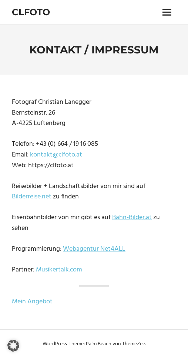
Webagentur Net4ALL (94, 249)
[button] (13, 345)
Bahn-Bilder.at (132, 217)
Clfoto (31, 12)
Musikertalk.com (59, 269)
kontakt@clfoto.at (56, 154)
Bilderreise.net (31, 196)
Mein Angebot (32, 301)
